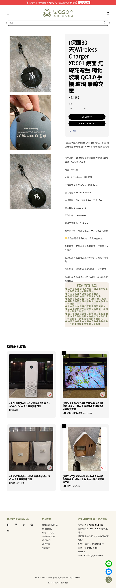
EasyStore (76, 577)
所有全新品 (47, 528)
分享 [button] (72, 131)
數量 (70, 104)
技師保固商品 (53, 582)
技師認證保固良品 (50, 525)
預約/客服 (84, 2)
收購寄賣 (64, 582)
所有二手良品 (48, 532)
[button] (8, 13)
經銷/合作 (46, 540)
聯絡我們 (46, 548)
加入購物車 (87, 116)
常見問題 (46, 544)
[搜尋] (105, 22)
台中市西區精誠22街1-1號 (90, 524)
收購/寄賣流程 (48, 536)
